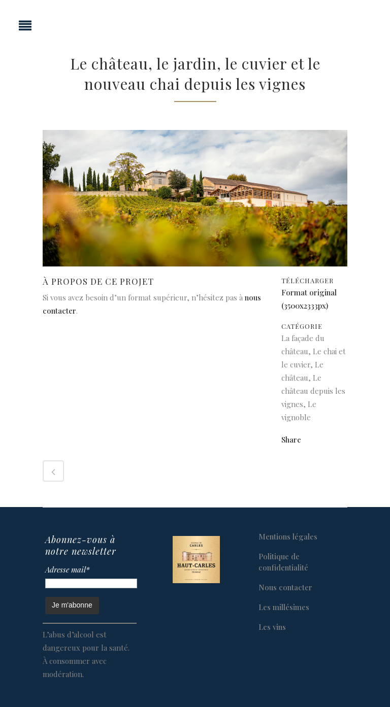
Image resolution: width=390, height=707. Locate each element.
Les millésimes (283, 607)
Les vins (272, 627)
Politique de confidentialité (283, 562)
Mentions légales (287, 536)
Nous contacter (285, 587)
